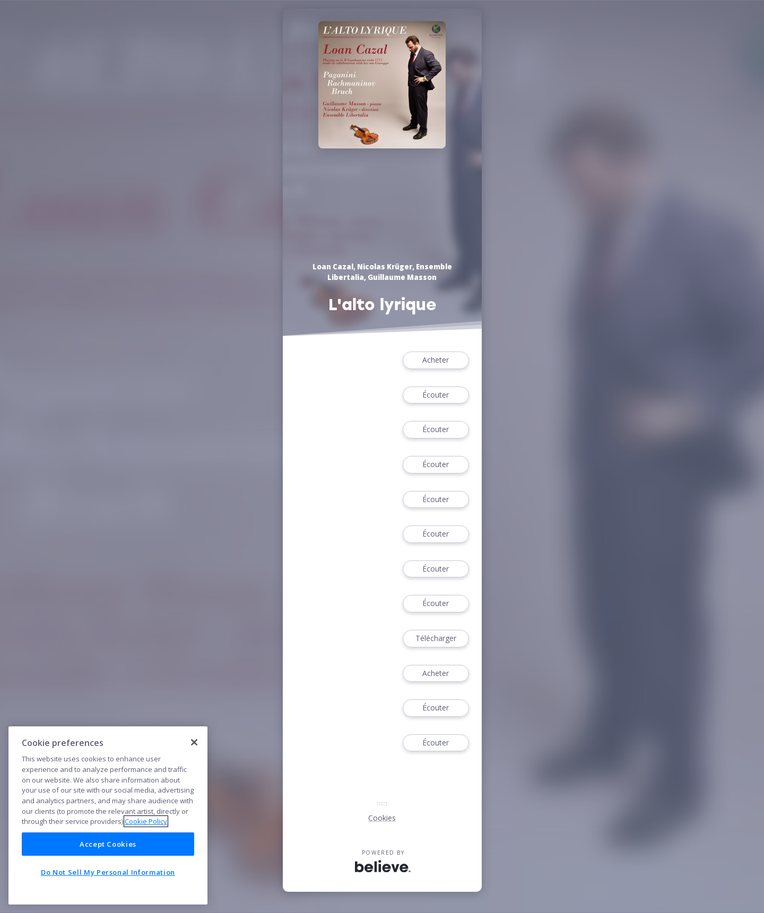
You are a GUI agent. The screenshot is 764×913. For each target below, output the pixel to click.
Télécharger (435, 638)
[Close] (194, 742)
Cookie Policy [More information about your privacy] (146, 821)
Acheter (435, 360)
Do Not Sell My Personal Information (108, 872)
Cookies (382, 818)
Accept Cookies (108, 844)
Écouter (435, 395)
